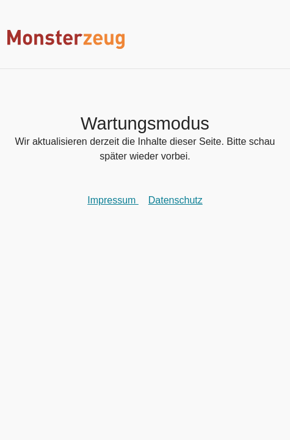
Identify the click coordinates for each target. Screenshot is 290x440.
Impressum (113, 200)
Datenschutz (175, 200)
